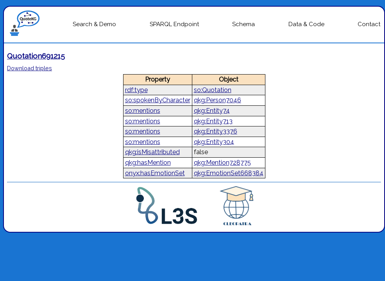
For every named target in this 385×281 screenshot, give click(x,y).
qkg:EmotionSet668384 (228, 173)
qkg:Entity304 (214, 142)
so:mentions (142, 110)
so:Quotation (212, 90)
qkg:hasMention (148, 162)
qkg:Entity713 (213, 121)
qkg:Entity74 (212, 110)
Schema (243, 24)
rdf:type (136, 90)
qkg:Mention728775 (222, 162)
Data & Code (306, 24)
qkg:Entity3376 (215, 131)
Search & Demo (94, 24)
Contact (369, 24)
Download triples (29, 68)
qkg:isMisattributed (152, 152)
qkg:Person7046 (217, 100)
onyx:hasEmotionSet (155, 173)
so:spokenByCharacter (157, 100)
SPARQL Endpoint (174, 24)
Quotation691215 (36, 56)
